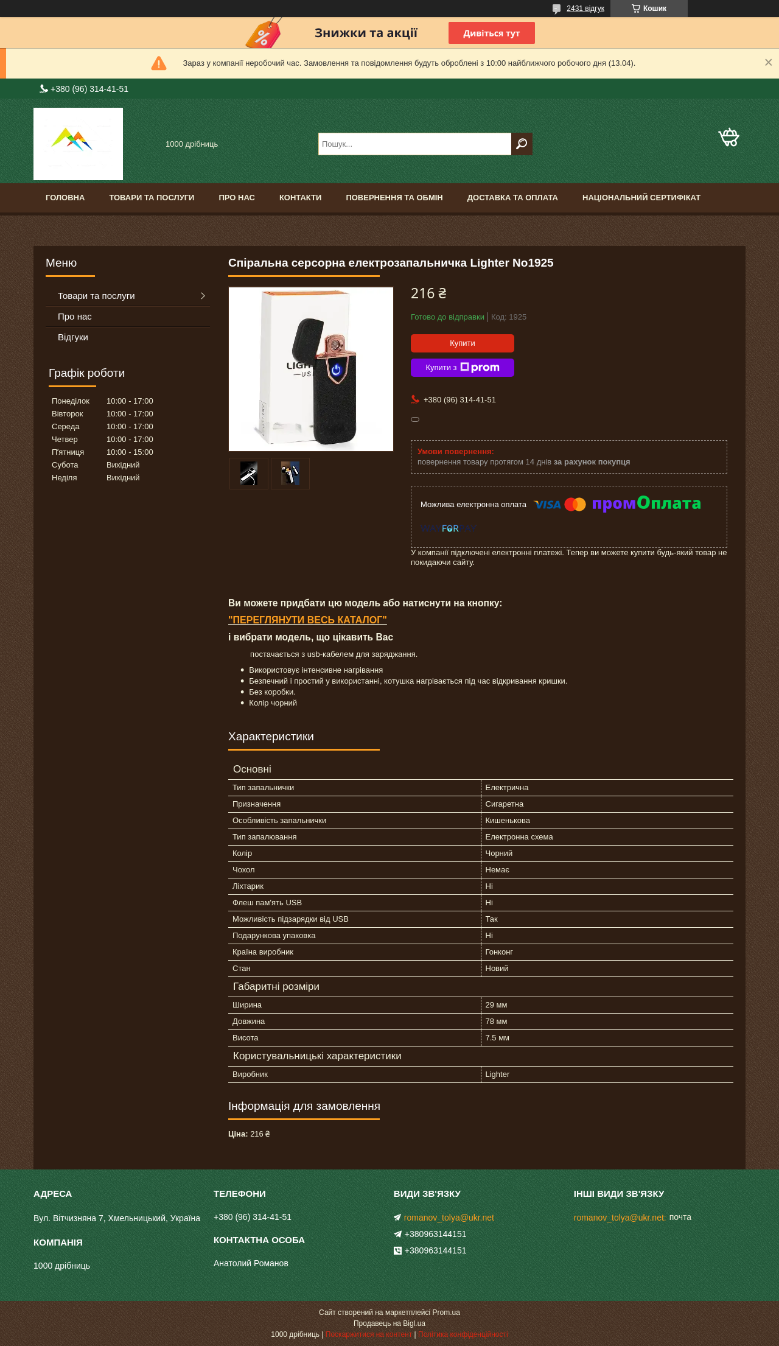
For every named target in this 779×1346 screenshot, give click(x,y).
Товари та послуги (151, 197)
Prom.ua (446, 1312)
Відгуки (73, 337)
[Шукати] (522, 144)
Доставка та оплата (512, 197)
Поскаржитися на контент (369, 1334)
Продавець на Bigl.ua (389, 1323)
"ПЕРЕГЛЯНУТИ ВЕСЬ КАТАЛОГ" (307, 620)
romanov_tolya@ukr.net (449, 1217)
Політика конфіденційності (463, 1334)
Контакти (300, 197)
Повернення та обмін (394, 197)
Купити (462, 343)
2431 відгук (585, 8)
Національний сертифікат (641, 197)
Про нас (236, 197)
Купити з (462, 367)
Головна (65, 197)
